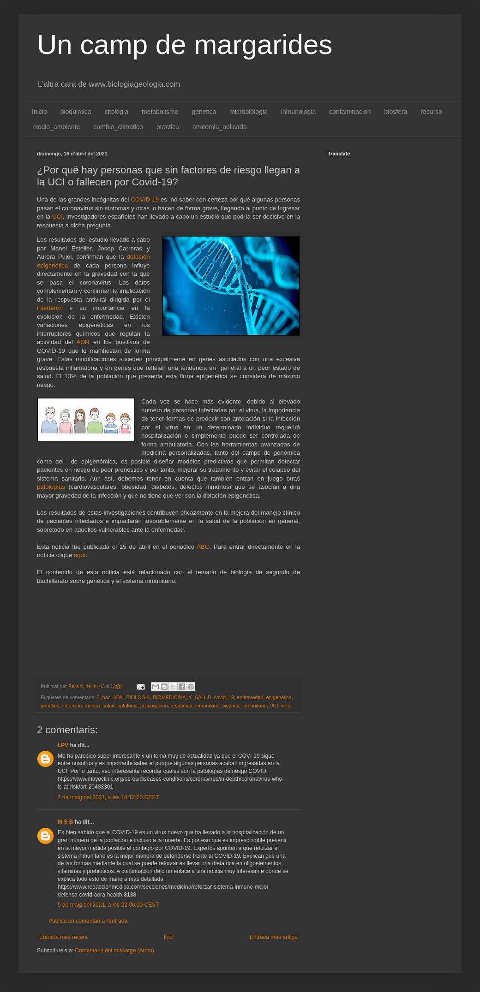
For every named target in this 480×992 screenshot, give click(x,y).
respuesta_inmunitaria (195, 705)
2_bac (103, 697)
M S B (65, 822)
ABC (203, 546)
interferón (50, 307)
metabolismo (160, 111)
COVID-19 (145, 199)
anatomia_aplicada (219, 127)
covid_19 (224, 697)
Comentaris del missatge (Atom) (114, 950)
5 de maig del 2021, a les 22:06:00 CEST (108, 905)
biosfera (396, 111)
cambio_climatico (118, 127)
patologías (51, 486)
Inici (169, 937)
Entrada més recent (63, 937)
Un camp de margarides (184, 44)
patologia (127, 705)
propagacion (154, 705)
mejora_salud (99, 705)
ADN (83, 342)
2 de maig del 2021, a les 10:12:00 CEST (108, 797)
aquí (80, 555)
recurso (431, 111)
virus (286, 705)
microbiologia (248, 111)
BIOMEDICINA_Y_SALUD (182, 697)
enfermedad (250, 697)
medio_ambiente (56, 127)
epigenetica (279, 697)
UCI (57, 216)
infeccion (72, 705)
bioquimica (75, 111)
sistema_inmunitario (244, 705)
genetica (204, 111)
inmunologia (298, 111)
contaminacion (350, 111)
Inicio (39, 111)
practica (167, 127)
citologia (116, 111)
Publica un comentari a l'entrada (87, 921)
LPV (63, 745)
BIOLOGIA (138, 697)
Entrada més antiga (274, 937)
